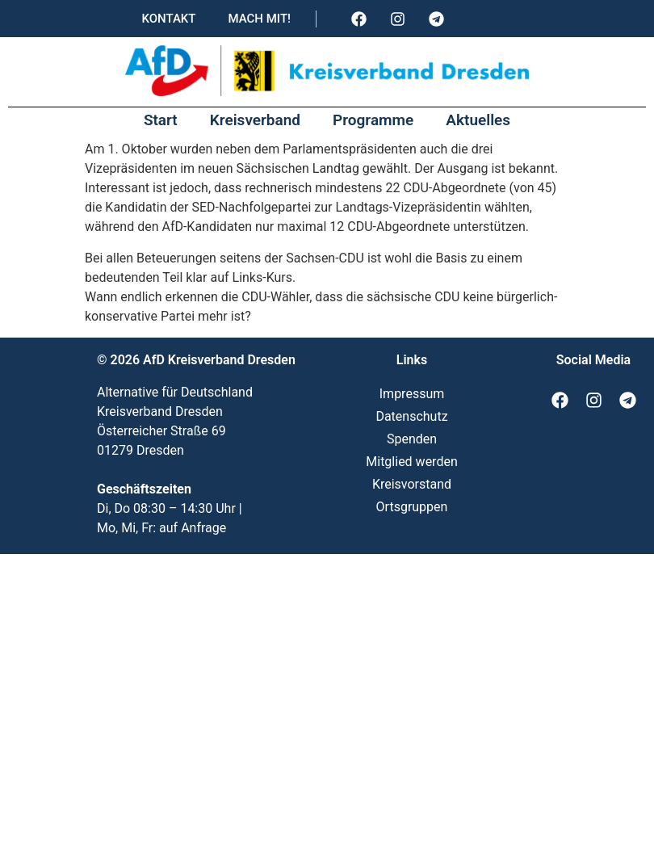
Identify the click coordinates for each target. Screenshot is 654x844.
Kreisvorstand (411, 484)
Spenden (412, 439)
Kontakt (168, 18)
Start (161, 120)
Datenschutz (411, 416)
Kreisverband (255, 120)
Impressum (412, 393)
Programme (373, 120)
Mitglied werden (411, 461)
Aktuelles (478, 120)
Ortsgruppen (412, 506)
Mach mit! (259, 18)
